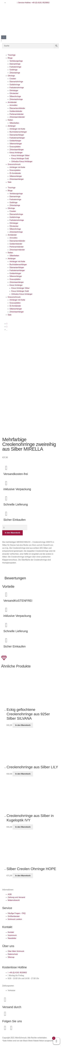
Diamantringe (15, 64)
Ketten (10, 120)
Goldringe (13, 70)
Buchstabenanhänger (18, 132)
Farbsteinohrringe (17, 88)
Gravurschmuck (14, 164)
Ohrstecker (14, 93)
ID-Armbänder (15, 173)
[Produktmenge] (14, 527)
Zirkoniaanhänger (17, 150)
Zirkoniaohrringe (16, 99)
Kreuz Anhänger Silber (20, 155)
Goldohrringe (15, 85)
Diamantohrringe (16, 82)
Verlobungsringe (16, 61)
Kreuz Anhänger (16, 153)
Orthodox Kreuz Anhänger (21, 161)
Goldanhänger (15, 141)
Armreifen (13, 105)
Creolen (13, 79)
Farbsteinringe (15, 67)
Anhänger (12, 126)
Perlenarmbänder (17, 114)
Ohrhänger (14, 90)
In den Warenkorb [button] (23, 725)
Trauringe (11, 55)
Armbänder (12, 102)
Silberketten (14, 123)
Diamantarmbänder (17, 108)
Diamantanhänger (17, 135)
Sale (9, 182)
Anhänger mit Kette (17, 129)
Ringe (10, 58)
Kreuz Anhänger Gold (20, 158)
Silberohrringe (15, 96)
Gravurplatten (15, 147)
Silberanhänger (16, 144)
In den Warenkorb (12, 533)
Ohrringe (11, 76)
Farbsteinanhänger (17, 138)
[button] (30, 40)
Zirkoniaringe (15, 73)
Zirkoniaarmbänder (17, 117)
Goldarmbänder (16, 111)
